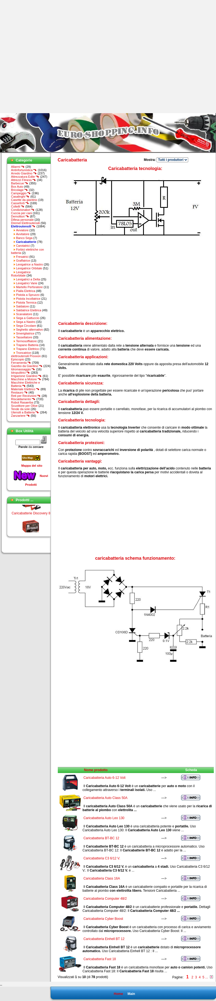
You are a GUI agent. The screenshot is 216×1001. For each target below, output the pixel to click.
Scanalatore (24, 314)
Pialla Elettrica (25, 291)
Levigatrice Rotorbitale (21, 273)
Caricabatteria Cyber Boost (103, 919)
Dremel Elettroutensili (25, 223)
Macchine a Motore (26, 379)
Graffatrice (23, 260)
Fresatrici (22, 256)
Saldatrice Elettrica (28, 310)
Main (131, 994)
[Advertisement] (56, 56)
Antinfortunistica (24, 170)
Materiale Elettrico (25, 389)
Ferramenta (21, 362)
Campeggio (21, 193)
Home (118, 994)
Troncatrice (23, 352)
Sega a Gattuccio (27, 318)
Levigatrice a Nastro (29, 264)
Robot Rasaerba (22, 402)
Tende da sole (20, 409)
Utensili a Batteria (25, 412)
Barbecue (19, 183)
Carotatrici (23, 245)
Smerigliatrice (25, 333)
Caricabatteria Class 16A (101, 878)
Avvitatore (22, 234)
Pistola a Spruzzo (28, 294)
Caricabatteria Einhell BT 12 (103, 939)
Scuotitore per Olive (24, 405)
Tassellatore (24, 337)
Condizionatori (23, 209)
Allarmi (18, 166)
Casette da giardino (24, 199)
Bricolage (19, 190)
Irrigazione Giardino (26, 376)
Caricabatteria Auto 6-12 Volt (104, 778)
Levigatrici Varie (26, 283)
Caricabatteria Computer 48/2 (105, 899)
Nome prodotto (96, 770)
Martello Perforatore (29, 287)
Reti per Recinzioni (26, 395)
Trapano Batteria (27, 345)
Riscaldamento (23, 399)
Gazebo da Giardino (27, 366)
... (206, 977)
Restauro (19, 392)
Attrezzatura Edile (25, 176)
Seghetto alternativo (29, 329)
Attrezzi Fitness (23, 180)
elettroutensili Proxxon (26, 356)
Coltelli (17, 206)
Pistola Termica (26, 302)
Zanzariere (20, 415)
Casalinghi (20, 196)
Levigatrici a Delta (28, 279)
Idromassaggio (23, 369)
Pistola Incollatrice (28, 298)
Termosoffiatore (26, 341)
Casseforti (20, 203)
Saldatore (22, 306)
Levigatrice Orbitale (29, 268)
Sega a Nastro (25, 321)
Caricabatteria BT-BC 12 (101, 838)
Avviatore (22, 230)
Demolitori (20, 216)
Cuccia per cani (21, 213)
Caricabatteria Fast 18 (99, 959)
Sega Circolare (26, 325)
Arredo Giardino (24, 173)
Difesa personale (22, 219)
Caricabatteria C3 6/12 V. (101, 858)
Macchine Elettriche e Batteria (25, 384)
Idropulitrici (20, 372)
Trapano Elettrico (27, 349)
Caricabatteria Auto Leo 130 (103, 818)
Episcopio (17, 359)
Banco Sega (24, 238)
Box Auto (17, 186)
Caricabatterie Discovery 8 (31, 515)
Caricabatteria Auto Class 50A (105, 798)
